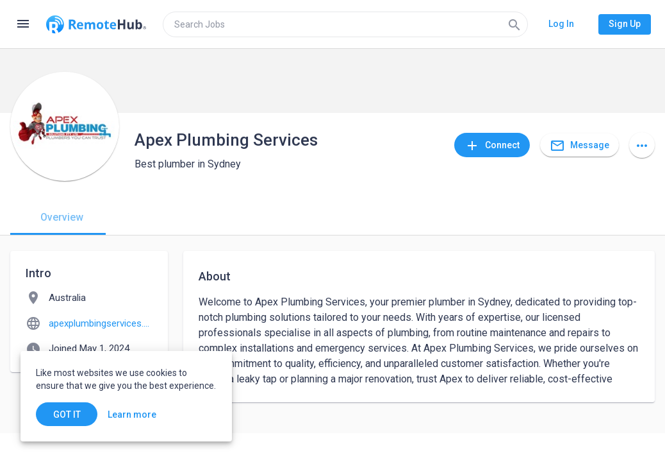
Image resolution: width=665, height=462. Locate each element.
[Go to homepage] (96, 24)
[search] (345, 24)
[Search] (514, 24)
